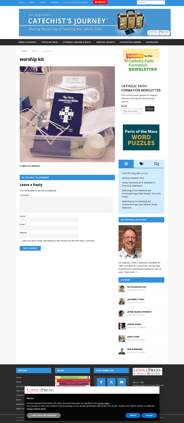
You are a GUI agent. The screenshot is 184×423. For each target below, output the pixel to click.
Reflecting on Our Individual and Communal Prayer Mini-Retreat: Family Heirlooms (139, 204)
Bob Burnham (134, 349)
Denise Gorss (134, 324)
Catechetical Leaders (130, 42)
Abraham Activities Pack (133, 178)
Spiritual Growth (105, 42)
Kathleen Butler (136, 287)
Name (23, 216)
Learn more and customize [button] (43, 415)
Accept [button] (149, 415)
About (32, 2)
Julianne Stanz (135, 299)
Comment (24, 195)
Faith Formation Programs (76, 2)
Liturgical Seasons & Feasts (77, 42)
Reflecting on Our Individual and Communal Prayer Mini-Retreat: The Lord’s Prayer (141, 193)
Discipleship (152, 42)
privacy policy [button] (103, 403)
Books (43, 2)
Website (23, 232)
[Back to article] (43, 166)
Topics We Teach (49, 42)
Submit (150, 108)
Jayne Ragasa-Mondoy (139, 311)
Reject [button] (133, 415)
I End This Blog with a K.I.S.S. (135, 173)
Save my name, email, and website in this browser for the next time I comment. (58, 240)
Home (21, 2)
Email (22, 224)
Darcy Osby (133, 336)
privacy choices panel (36, 409)
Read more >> (130, 272)
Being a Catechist (27, 42)
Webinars (55, 2)
